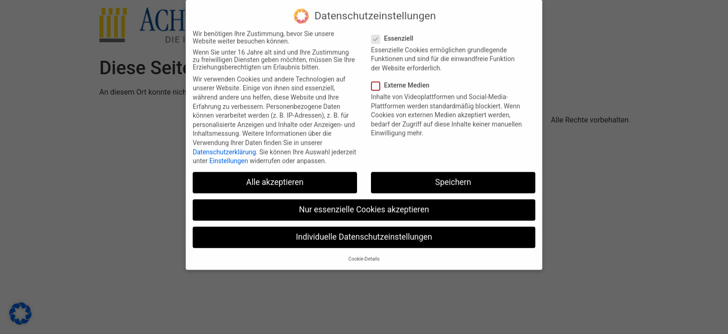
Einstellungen (228, 155)
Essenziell (395, 33)
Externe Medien (403, 80)
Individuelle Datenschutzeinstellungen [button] (364, 232)
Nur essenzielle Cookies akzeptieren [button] (364, 204)
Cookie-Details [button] (363, 253)
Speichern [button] (453, 176)
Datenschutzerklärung (224, 146)
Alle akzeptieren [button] (275, 176)
